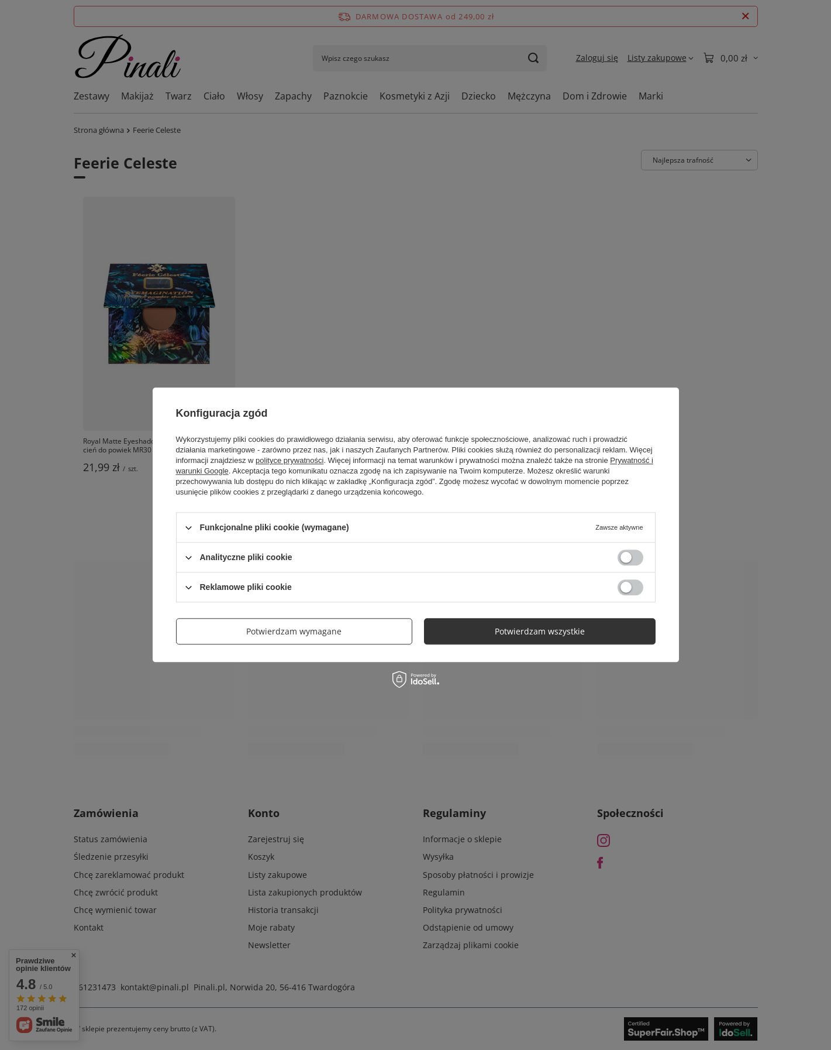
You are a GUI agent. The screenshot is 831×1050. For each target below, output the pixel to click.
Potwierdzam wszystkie (540, 631)
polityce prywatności (289, 460)
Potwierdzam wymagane (294, 631)
